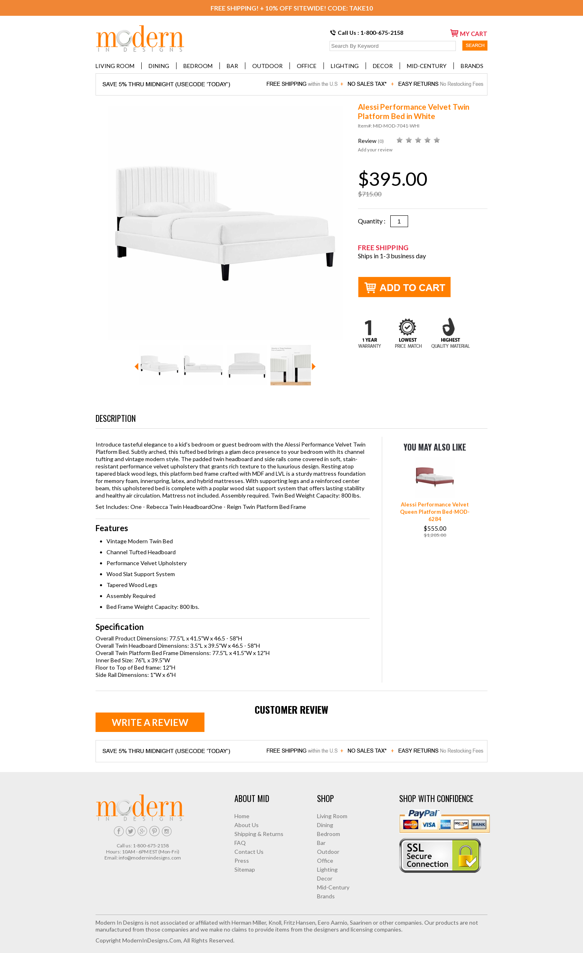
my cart (468, 33)
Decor (383, 65)
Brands (472, 65)
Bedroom (198, 65)
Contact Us (249, 851)
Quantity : (374, 221)
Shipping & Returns (258, 833)
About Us (246, 824)
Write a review (150, 722)
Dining (159, 65)
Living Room (115, 65)
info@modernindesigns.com (150, 858)
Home (241, 816)
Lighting (345, 65)
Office (307, 65)
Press (241, 860)
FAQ (240, 842)
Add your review (375, 149)
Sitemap (244, 869)
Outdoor (267, 65)
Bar (232, 65)
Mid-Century (427, 65)
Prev (136, 366)
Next (314, 366)
